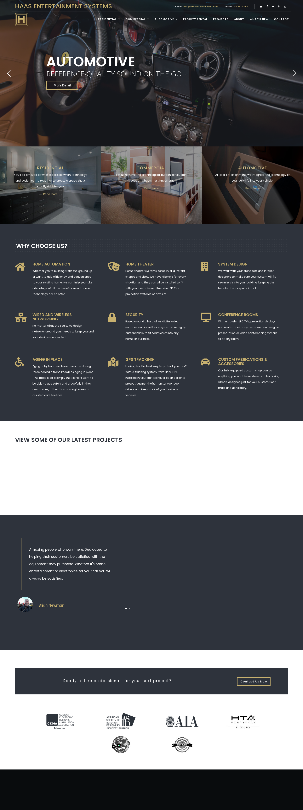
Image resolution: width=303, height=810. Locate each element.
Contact (281, 19)
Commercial (135, 19)
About (239, 19)
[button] (126, 608)
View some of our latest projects (68, 440)
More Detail (62, 85)
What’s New (259, 19)
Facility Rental (195, 19)
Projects (221, 19)
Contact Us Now (253, 681)
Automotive (164, 19)
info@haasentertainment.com (201, 6)
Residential (107, 19)
